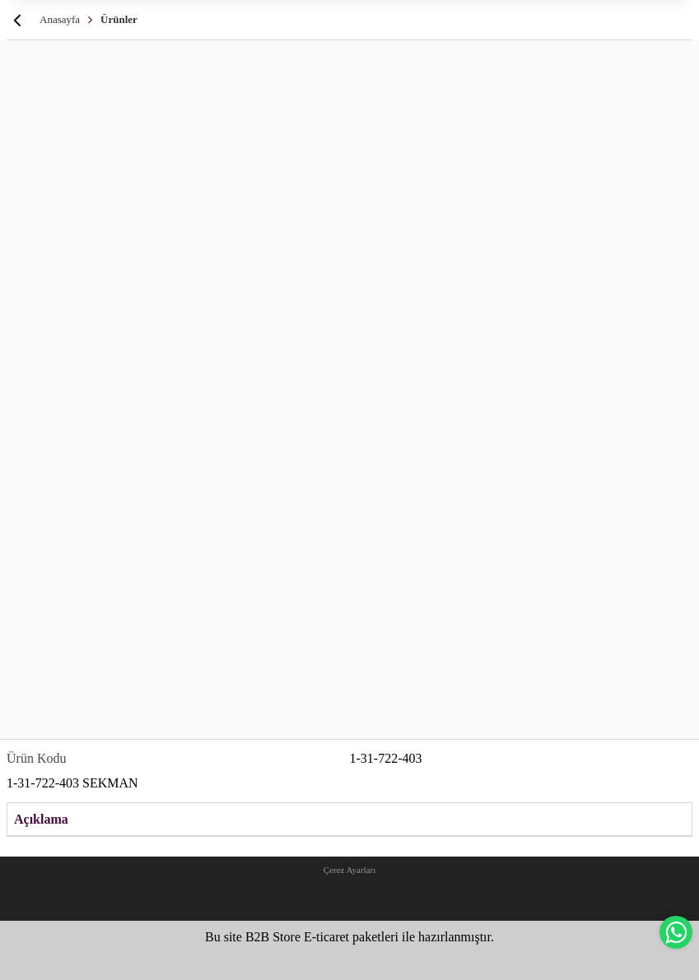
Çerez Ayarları (349, 870)
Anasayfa (60, 19)
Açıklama (41, 819)
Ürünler (118, 19)
